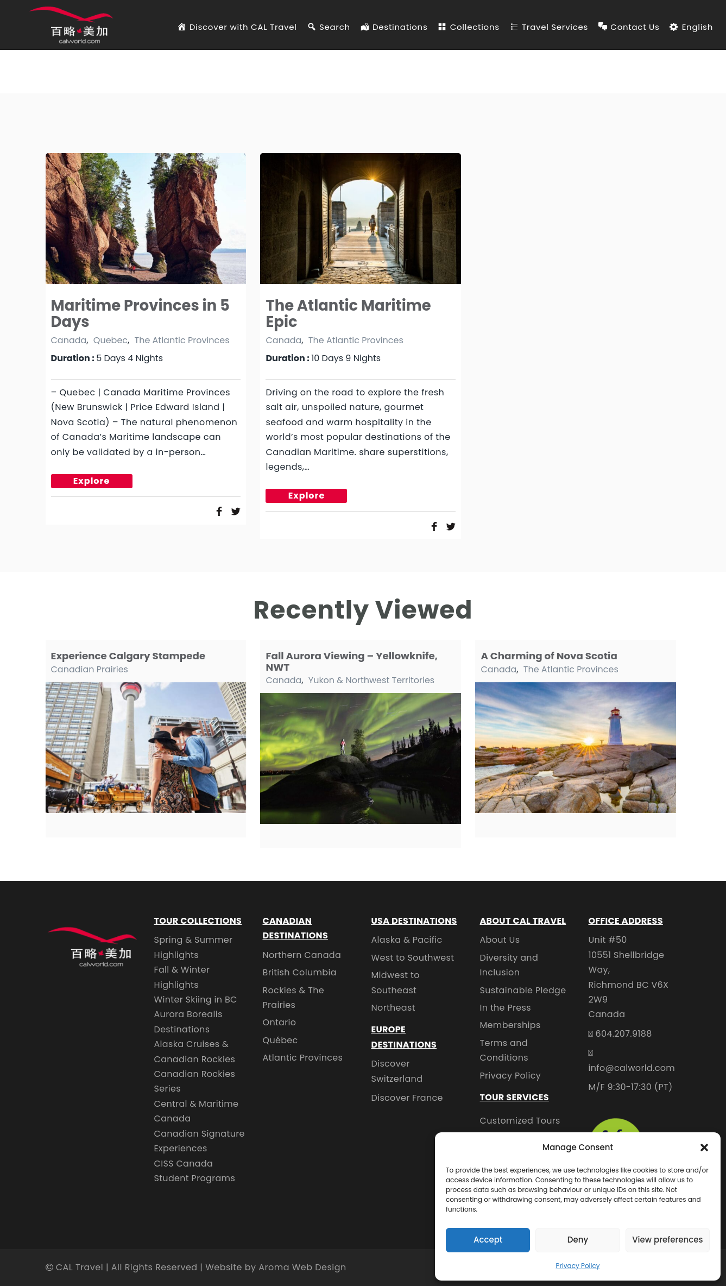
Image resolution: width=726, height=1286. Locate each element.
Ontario (279, 1022)
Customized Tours (520, 1120)
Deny (577, 1239)
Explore (91, 481)
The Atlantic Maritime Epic (348, 313)
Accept (488, 1239)
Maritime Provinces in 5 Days (140, 313)
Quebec (110, 340)
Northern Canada (302, 955)
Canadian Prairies (89, 669)
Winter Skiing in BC (195, 999)
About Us (500, 940)
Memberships (510, 1025)
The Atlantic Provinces (181, 340)
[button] (704, 1147)
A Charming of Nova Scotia (549, 656)
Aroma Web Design (302, 1267)
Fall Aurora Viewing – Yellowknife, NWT (352, 661)
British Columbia (300, 972)
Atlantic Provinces (303, 1057)
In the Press (505, 1007)
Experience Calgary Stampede (128, 656)
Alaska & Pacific (407, 940)
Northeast (393, 1007)
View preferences (667, 1239)
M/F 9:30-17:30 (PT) (631, 1087)
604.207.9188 (623, 1033)
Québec (280, 1040)
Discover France (407, 1098)
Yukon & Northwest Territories (371, 680)
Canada (69, 340)
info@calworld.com (632, 1068)
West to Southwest (412, 957)
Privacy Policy (577, 1265)
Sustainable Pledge (523, 990)
